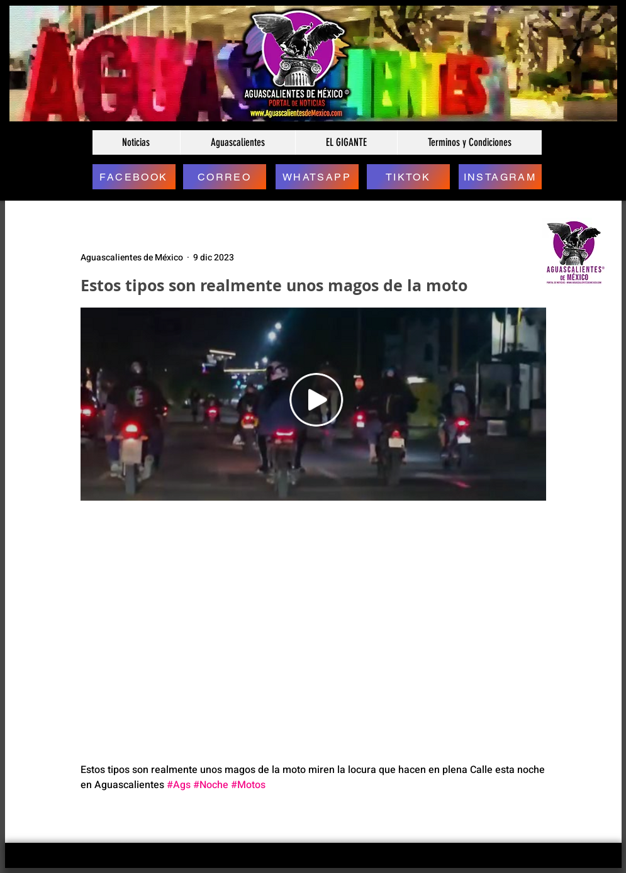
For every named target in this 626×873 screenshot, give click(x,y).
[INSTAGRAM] (500, 176)
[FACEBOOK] (134, 176)
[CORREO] (224, 176)
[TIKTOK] (408, 176)
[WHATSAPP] (317, 176)
